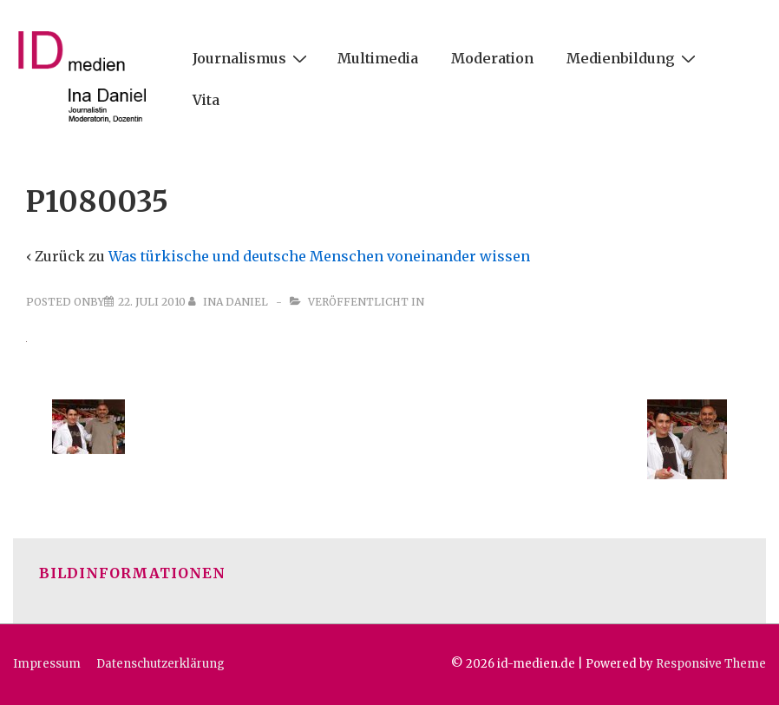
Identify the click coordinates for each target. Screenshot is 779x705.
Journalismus (252, 57)
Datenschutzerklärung (160, 663)
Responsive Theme (711, 663)
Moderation (492, 58)
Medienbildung (633, 57)
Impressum (47, 663)
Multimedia (377, 58)
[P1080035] (152, 301)
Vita (206, 100)
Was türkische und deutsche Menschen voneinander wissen (319, 256)
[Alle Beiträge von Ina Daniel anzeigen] (229, 301)
